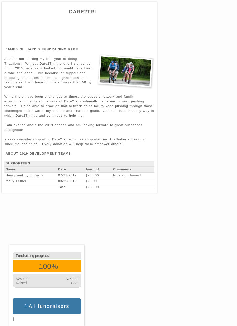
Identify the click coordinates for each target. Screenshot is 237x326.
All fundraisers (46, 306)
